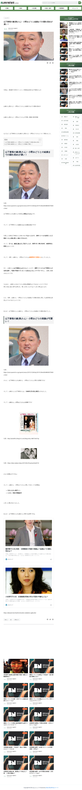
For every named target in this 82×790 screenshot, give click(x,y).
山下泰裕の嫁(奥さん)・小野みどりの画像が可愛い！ (20, 144)
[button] (47, 63)
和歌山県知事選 (23, 660)
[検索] (79, 2)
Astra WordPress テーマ (52, 787)
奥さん (6, 619)
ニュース (7, 18)
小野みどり (18, 619)
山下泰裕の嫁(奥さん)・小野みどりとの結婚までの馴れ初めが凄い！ (24, 142)
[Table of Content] (42, 140)
